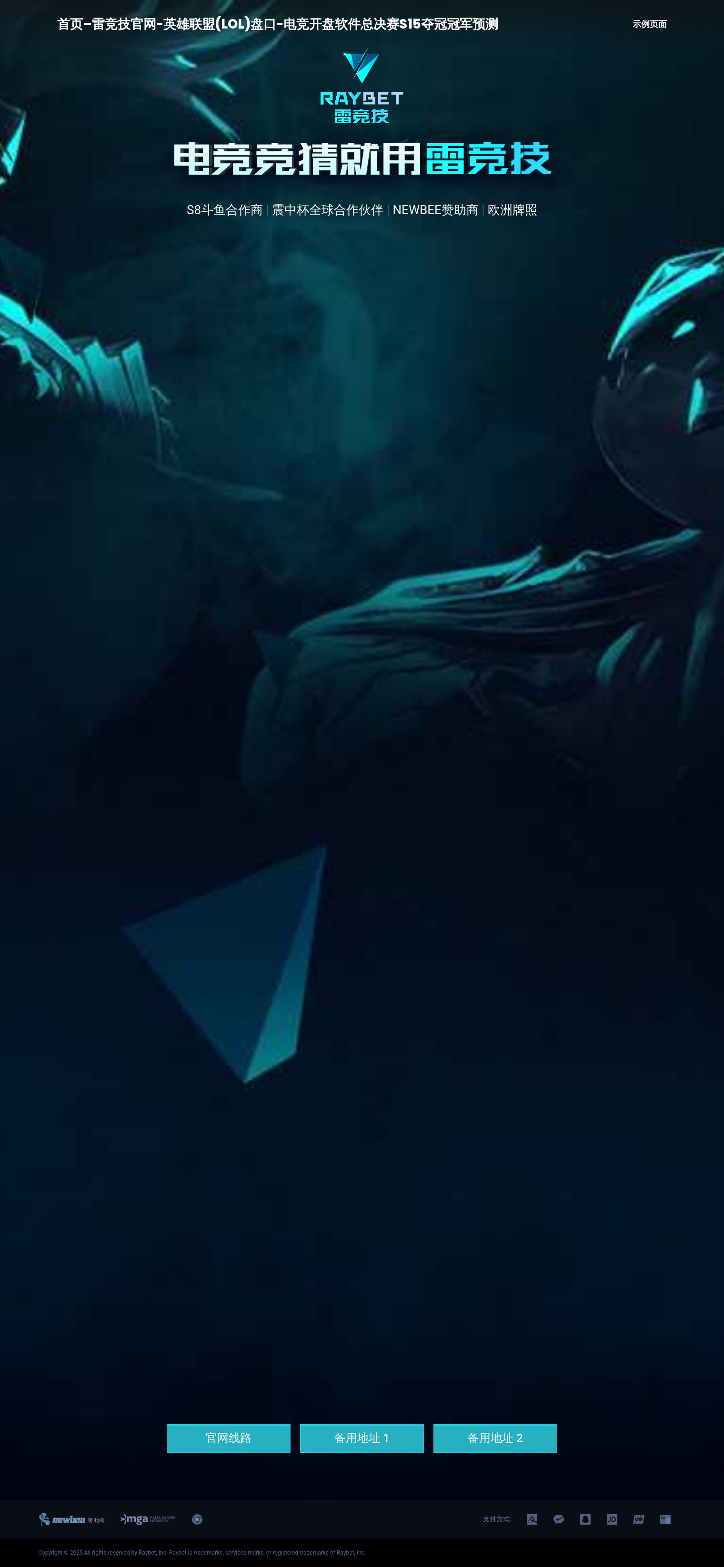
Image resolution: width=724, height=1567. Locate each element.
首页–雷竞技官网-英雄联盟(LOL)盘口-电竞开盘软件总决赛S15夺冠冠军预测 (277, 24)
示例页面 (650, 24)
